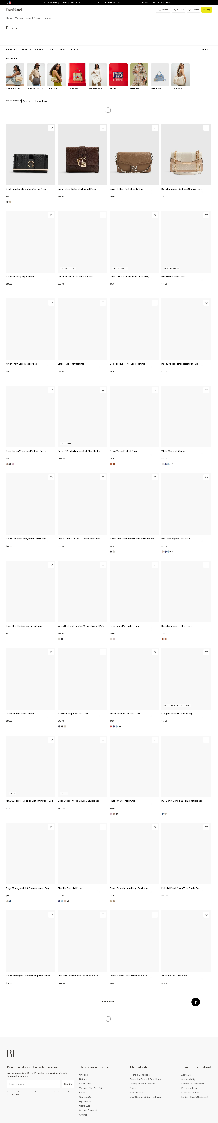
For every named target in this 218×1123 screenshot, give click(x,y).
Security (134, 1088)
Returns (83, 1079)
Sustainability (188, 1079)
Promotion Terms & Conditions (145, 1079)
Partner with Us (189, 1088)
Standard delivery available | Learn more (62, 3)
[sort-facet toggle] (202, 49)
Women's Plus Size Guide (91, 1088)
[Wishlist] (51, 128)
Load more (108, 1001)
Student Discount (88, 1110)
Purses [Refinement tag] (26, 101)
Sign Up (68, 1084)
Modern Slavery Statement (194, 1097)
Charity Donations (190, 1092)
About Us (186, 1075)
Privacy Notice (13, 1095)
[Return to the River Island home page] (16, 9)
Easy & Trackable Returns (109, 3)
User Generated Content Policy (145, 1097)
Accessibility (136, 1092)
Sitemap (83, 1115)
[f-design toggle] (51, 49)
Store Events (86, 1106)
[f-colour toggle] (39, 49)
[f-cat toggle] (12, 49)
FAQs (82, 1092)
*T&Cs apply (12, 1092)
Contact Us (85, 1097)
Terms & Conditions (140, 1075)
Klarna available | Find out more (156, 3)
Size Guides (85, 1084)
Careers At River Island (192, 1084)
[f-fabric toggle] (63, 49)
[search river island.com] (163, 10)
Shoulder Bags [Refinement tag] (41, 101)
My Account (85, 1101)
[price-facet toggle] (74, 49)
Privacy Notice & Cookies (142, 1084)
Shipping (83, 1075)
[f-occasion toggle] (26, 49)
